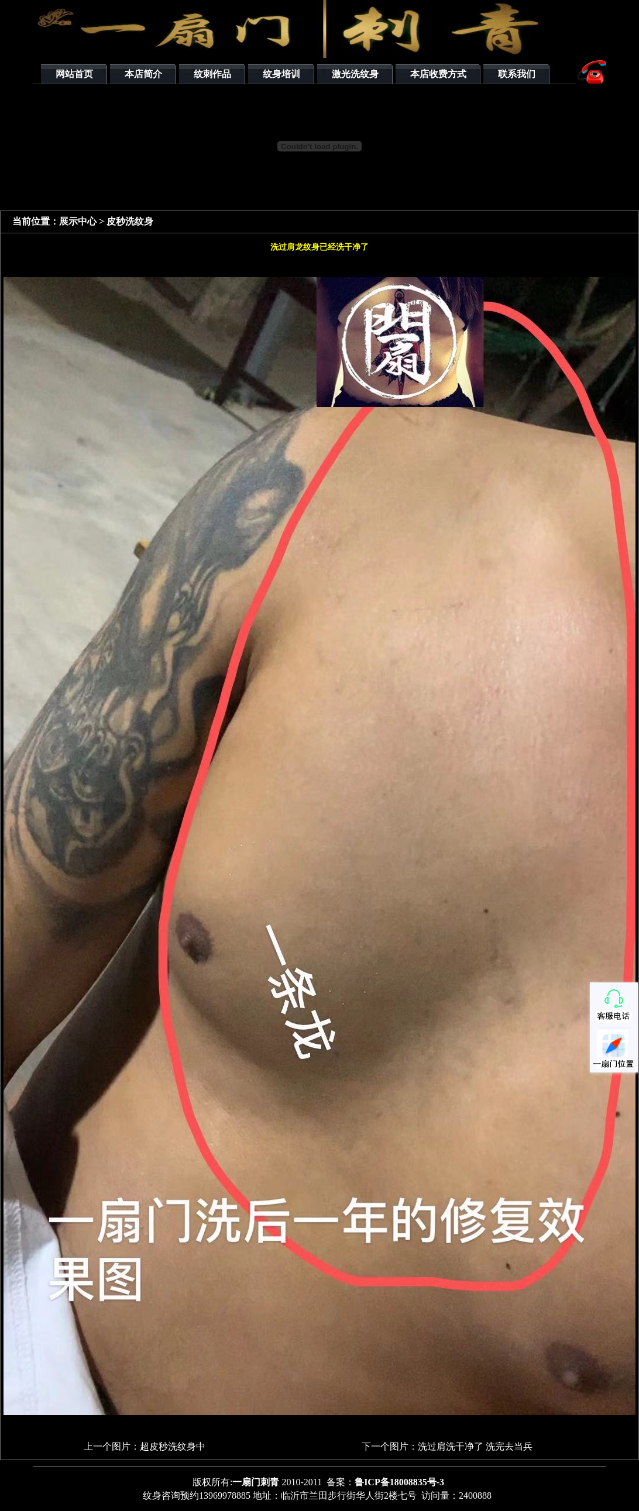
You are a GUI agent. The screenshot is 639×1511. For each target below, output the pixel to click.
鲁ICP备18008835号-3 (399, 1482)
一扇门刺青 (255, 1482)
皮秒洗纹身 (129, 221)
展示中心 (79, 221)
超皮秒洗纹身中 (172, 1446)
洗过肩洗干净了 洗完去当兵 (475, 1446)
